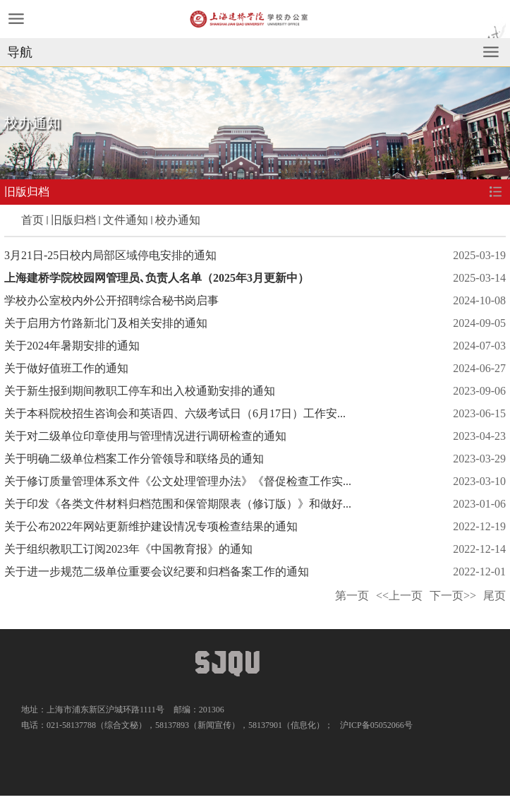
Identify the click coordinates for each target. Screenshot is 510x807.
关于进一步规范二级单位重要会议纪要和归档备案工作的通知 (156, 572)
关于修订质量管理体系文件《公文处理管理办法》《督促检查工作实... (177, 481)
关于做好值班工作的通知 (66, 368)
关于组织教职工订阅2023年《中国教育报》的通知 (128, 549)
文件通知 (125, 220)
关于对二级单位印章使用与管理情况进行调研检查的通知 (145, 436)
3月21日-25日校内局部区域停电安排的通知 (110, 255)
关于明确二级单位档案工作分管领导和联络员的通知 (134, 459)
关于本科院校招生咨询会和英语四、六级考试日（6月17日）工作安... (175, 413)
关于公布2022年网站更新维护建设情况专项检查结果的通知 (151, 526)
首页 (32, 220)
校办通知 (177, 220)
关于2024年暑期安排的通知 (72, 346)
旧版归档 (73, 220)
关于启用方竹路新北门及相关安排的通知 (105, 323)
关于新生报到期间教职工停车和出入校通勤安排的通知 (139, 391)
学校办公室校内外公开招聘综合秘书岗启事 (111, 300)
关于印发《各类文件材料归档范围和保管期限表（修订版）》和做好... (177, 504)
